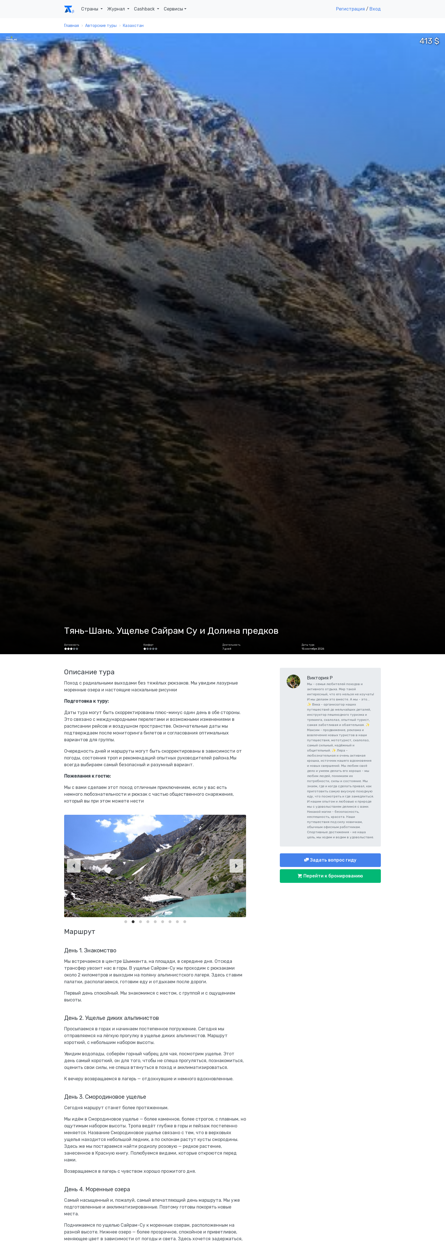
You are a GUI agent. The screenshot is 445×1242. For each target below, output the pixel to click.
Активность (71, 644)
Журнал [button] (116, 9)
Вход (375, 9)
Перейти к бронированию (332, 876)
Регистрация (350, 9)
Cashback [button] (145, 9)
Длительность (231, 644)
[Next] (236, 866)
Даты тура (308, 644)
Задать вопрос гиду (332, 860)
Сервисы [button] (173, 9)
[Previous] (74, 866)
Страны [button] (90, 9)
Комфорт (148, 644)
